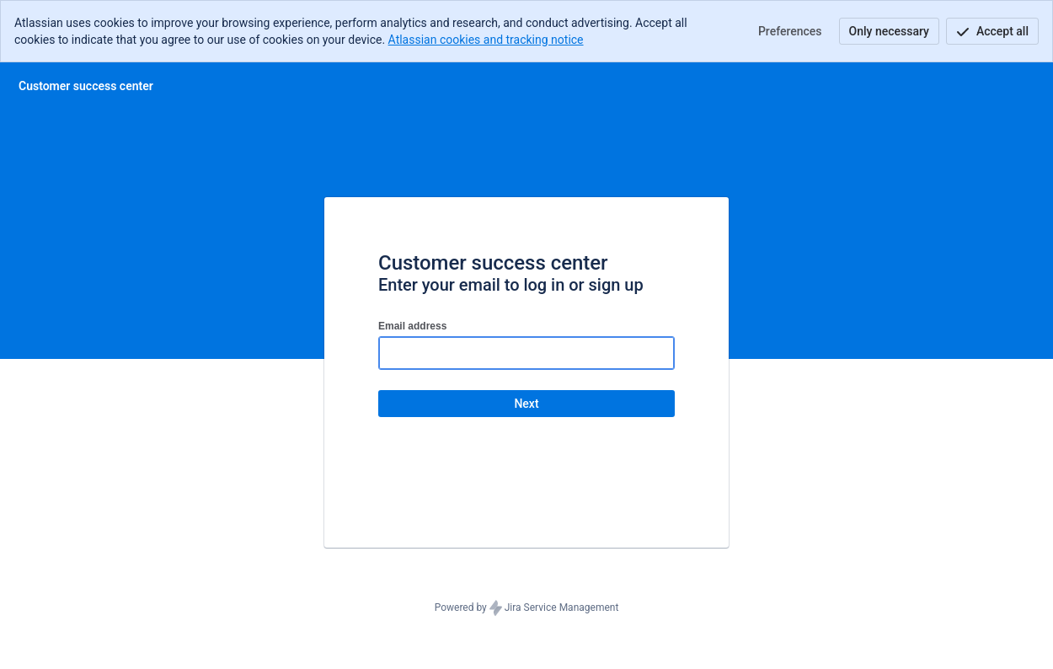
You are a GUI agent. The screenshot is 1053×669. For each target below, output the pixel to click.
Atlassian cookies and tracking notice (486, 39)
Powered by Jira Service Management (527, 608)
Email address (412, 326)
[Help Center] (85, 86)
